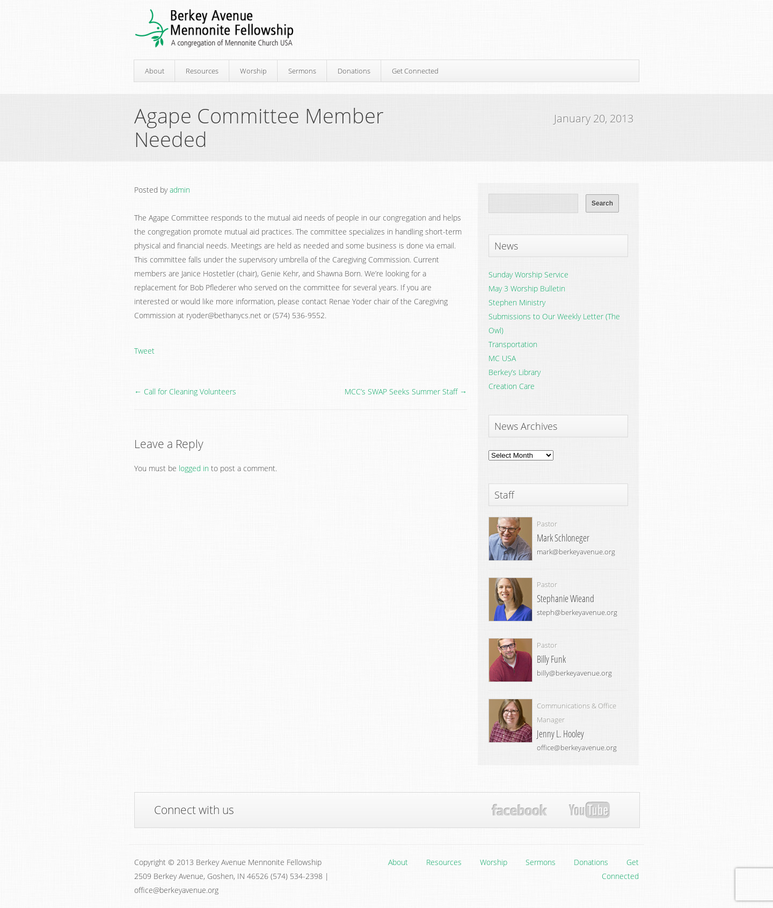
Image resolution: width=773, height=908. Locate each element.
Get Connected (415, 71)
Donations (354, 71)
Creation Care (511, 386)
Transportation (512, 344)
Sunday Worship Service (528, 274)
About (154, 71)
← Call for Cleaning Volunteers (185, 391)
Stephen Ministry (516, 302)
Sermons (302, 71)
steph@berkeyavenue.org (577, 612)
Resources (202, 71)
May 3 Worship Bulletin (526, 288)
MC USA (502, 358)
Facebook (519, 810)
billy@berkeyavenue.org (574, 673)
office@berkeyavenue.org (577, 747)
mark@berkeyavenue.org (576, 551)
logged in (194, 468)
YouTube (589, 810)
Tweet (144, 351)
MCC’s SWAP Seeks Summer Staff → (406, 391)
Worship (253, 71)
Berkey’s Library (514, 372)
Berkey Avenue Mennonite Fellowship (214, 29)
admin (180, 190)
